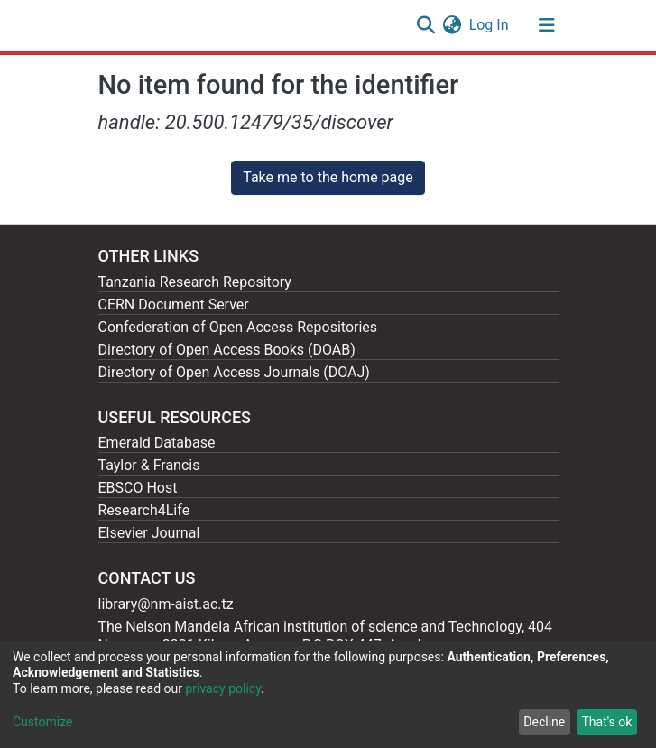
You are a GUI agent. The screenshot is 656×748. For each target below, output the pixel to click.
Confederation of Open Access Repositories (238, 327)
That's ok (606, 722)
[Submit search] (426, 25)
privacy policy (223, 688)
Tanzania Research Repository (194, 282)
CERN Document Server (173, 304)
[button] (452, 25)
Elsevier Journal (149, 532)
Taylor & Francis (149, 465)
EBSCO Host (138, 487)
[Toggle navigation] (547, 25)
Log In (490, 24)
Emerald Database (157, 442)
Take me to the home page (328, 177)
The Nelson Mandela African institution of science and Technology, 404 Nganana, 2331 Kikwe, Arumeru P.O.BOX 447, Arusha (325, 635)
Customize (42, 722)
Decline (544, 722)
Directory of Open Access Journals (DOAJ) (234, 372)
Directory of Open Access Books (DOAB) (227, 349)
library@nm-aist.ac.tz (166, 604)
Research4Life (144, 510)
